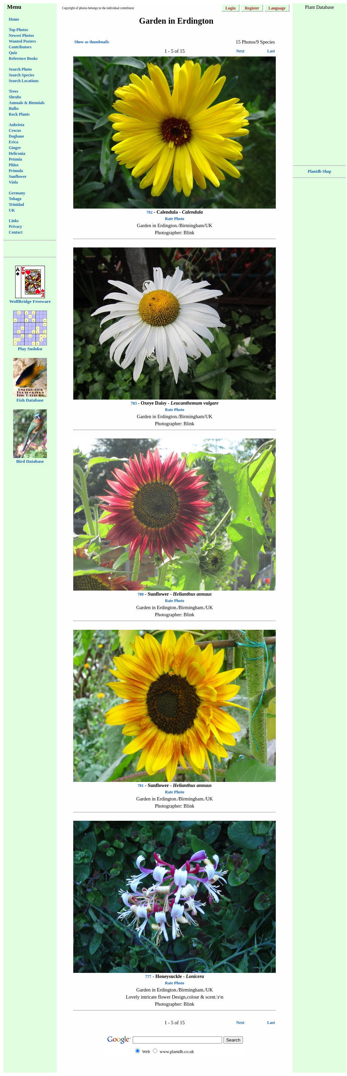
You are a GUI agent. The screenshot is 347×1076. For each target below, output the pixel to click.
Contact (16, 232)
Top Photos (18, 29)
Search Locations (23, 80)
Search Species (21, 75)
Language (277, 8)
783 (134, 403)
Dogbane (16, 136)
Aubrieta (16, 124)
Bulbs (14, 108)
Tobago (15, 198)
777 (148, 976)
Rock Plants (19, 114)
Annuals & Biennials (27, 102)
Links (14, 220)
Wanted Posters (22, 41)
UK (12, 210)
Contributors (20, 47)
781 (140, 785)
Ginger (15, 147)
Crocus (15, 130)
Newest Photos (21, 35)
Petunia (15, 159)
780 (140, 594)
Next (240, 51)
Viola (13, 182)
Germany (17, 193)
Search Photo (20, 69)
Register (252, 8)
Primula (16, 170)
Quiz (13, 52)
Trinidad (16, 204)
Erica (13, 142)
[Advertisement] (174, 1069)
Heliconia (17, 153)
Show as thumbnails (91, 42)
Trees (13, 91)
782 (149, 212)
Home (14, 19)
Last (271, 51)
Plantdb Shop (319, 171)
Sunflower (18, 176)
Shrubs (15, 97)
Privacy (15, 226)
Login (230, 8)
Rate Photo (174, 218)
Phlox (14, 165)
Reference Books (23, 58)
